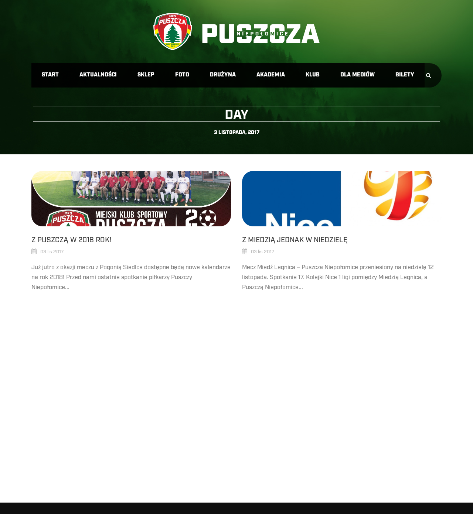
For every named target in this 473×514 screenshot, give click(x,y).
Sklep (145, 75)
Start (50, 75)
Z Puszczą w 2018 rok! (71, 240)
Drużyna (223, 75)
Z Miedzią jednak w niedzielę (294, 240)
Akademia (270, 75)
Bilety (404, 75)
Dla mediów (357, 75)
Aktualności (98, 75)
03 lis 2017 (52, 252)
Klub (313, 75)
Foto (182, 75)
